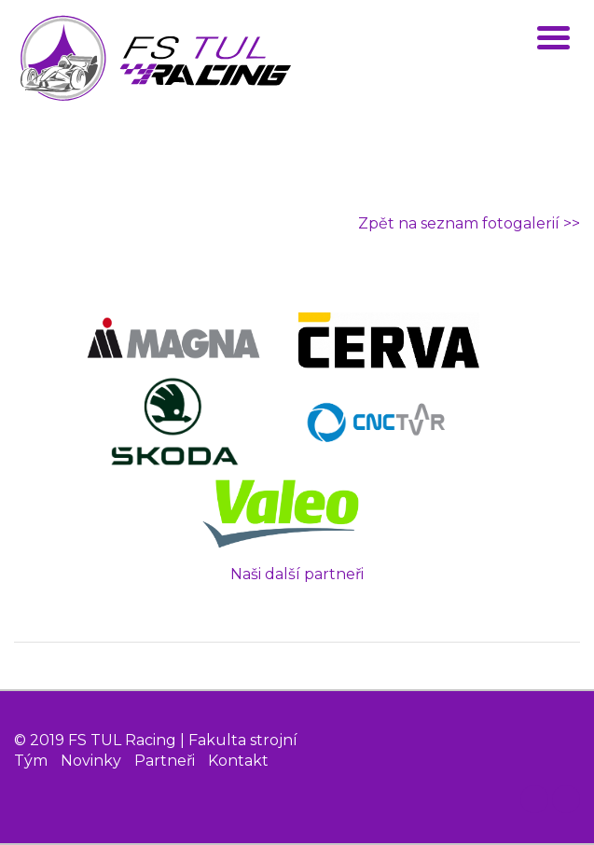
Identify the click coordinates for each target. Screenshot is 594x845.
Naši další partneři (297, 574)
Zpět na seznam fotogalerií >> (469, 223)
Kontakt (238, 760)
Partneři (164, 760)
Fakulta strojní (242, 740)
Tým (31, 760)
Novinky (91, 760)
